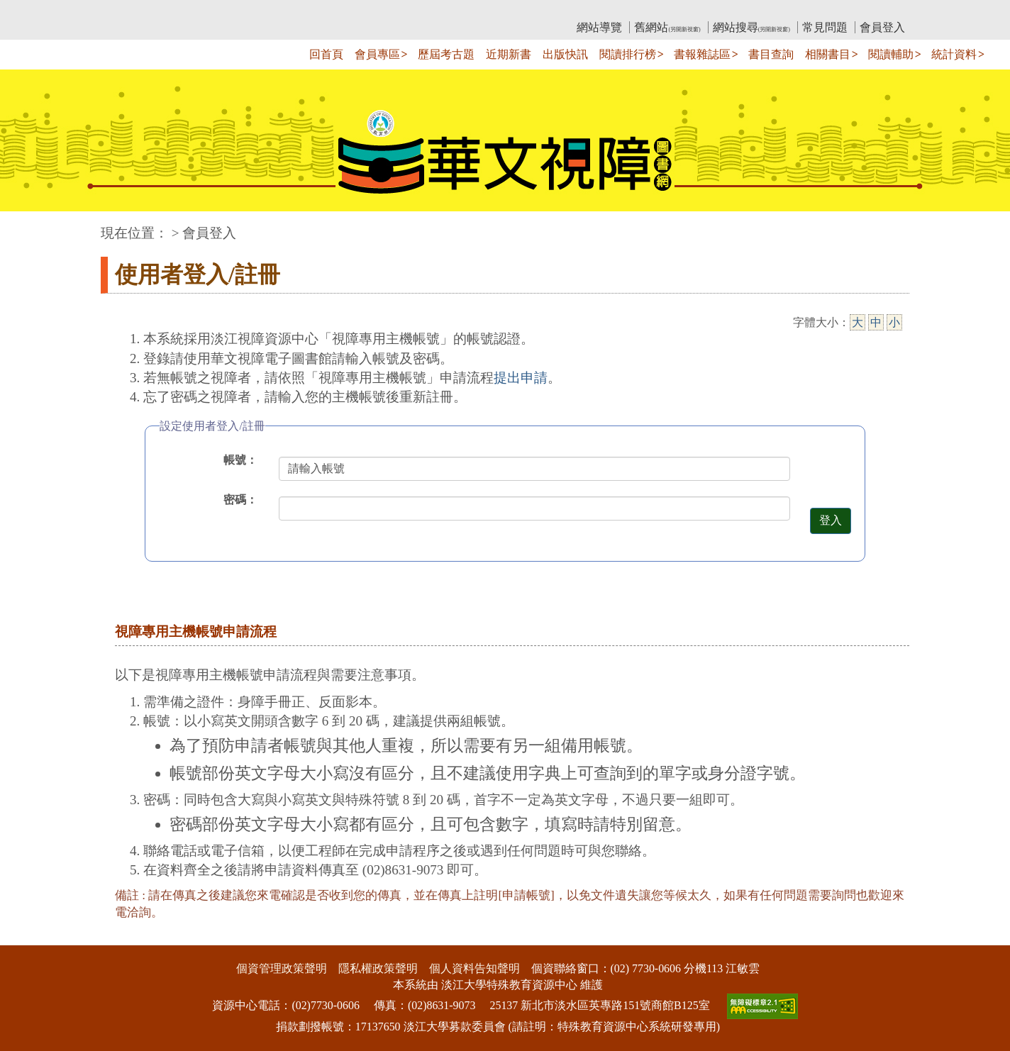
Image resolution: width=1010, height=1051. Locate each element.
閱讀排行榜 (627, 54)
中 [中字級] (876, 322)
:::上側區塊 (128, 11)
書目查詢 (771, 54)
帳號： (240, 460)
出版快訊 (565, 54)
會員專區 (377, 54)
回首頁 (326, 54)
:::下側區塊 (27, 936)
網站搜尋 (751, 27)
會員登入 (882, 27)
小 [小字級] (894, 322)
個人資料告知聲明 (474, 968)
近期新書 (508, 54)
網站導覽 (599, 27)
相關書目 (827, 54)
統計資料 (954, 54)
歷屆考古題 (446, 54)
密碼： (240, 500)
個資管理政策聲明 (281, 968)
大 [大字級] (857, 322)
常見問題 (825, 27)
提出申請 (521, 377)
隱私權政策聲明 (378, 968)
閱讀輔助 (891, 54)
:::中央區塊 (27, 226)
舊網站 (667, 27)
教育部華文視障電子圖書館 (226, 11)
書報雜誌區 (702, 54)
